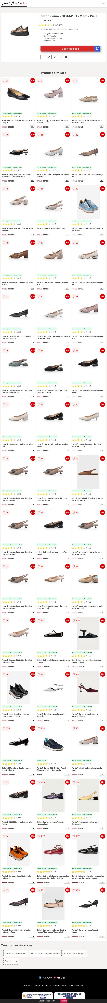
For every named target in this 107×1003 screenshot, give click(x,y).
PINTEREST (60, 977)
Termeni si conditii (31, 985)
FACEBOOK (45, 977)
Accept (64, 1000)
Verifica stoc (81, 49)
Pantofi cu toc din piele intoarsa (45, 953)
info (32, 127)
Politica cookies (76, 985)
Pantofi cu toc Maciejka (15, 953)
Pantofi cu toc (11, 961)
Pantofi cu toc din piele (75, 953)
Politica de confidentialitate (54, 985)
